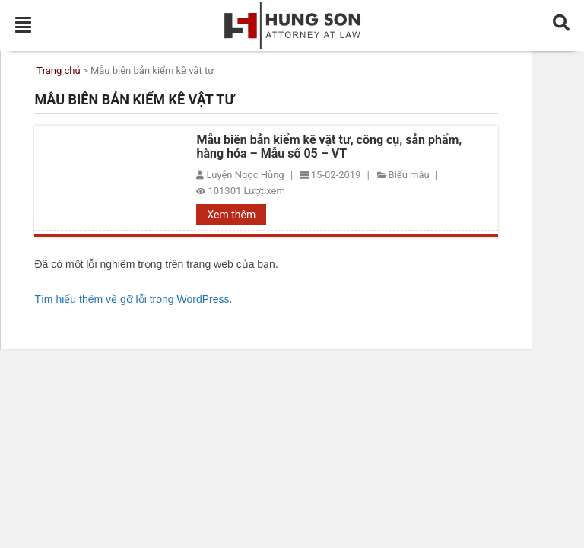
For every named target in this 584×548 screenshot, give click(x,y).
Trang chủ (58, 71)
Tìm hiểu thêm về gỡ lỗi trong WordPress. (133, 299)
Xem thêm (231, 215)
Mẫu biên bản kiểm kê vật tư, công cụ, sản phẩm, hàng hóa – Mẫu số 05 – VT (329, 147)
